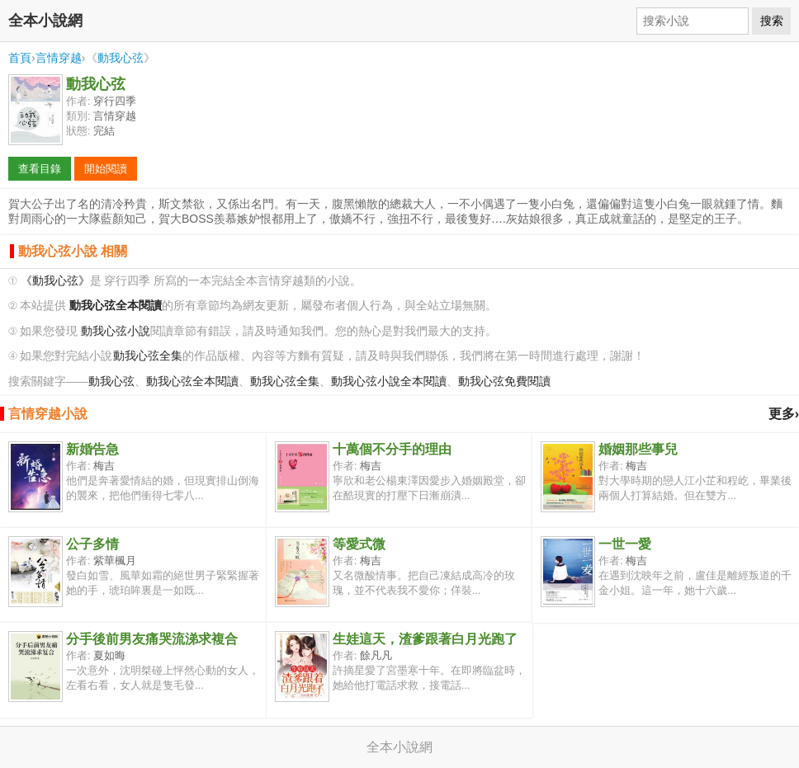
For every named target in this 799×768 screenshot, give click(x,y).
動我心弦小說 (115, 331)
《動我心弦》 (55, 281)
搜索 (771, 20)
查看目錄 (39, 169)
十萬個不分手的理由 (392, 449)
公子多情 (92, 544)
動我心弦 (120, 57)
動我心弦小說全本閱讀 (389, 381)
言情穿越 (58, 57)
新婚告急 (92, 449)
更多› (783, 414)
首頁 (19, 57)
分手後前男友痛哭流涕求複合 (152, 639)
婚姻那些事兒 (638, 449)
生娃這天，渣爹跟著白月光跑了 (425, 639)
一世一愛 (624, 544)
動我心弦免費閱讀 (504, 381)
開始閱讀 (105, 169)
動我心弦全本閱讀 (192, 381)
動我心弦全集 (147, 356)
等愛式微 (359, 544)
